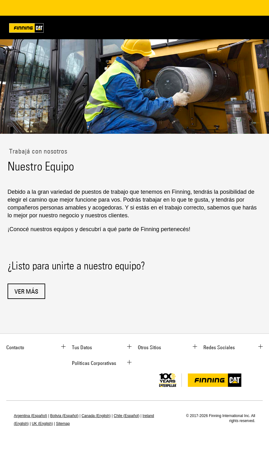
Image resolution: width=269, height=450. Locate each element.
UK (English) (42, 423)
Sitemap (63, 423)
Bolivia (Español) (64, 416)
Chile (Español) (126, 416)
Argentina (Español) (30, 416)
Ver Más (26, 291)
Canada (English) (96, 416)
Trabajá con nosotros (37, 151)
